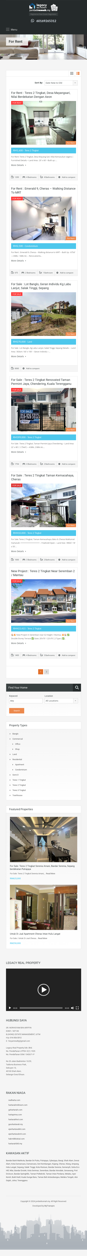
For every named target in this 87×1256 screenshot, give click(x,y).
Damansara (31, 1164)
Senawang (68, 1170)
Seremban (44, 1170)
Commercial (17, 739)
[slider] (41, 1008)
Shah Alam (68, 1160)
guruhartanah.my (15, 1124)
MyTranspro (49, 1206)
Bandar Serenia (54, 1167)
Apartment (19, 764)
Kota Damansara (18, 1164)
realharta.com (14, 1100)
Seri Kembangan (44, 1164)
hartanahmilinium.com (17, 1105)
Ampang (75, 1164)
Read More (50, 873)
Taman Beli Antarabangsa (49, 1177)
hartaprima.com (15, 1114)
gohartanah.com (15, 1110)
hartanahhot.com (15, 1119)
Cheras (62, 1164)
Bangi (60, 1160)
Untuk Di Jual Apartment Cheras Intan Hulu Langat (35, 933)
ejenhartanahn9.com (17, 1134)
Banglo (15, 734)
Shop (17, 749)
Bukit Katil (16, 1177)
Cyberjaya (53, 1160)
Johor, (14, 1180)
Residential (17, 759)
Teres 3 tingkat (19, 790)
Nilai (11, 1170)
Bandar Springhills (21, 1174)
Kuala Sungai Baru (29, 1177)
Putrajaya (44, 1160)
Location (49, 696)
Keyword (13, 696)
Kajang (55, 1164)
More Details (18, 165)
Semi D (15, 775)
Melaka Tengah (66, 1177)
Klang (68, 1164)
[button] (44, 990)
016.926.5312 (15, 1038)
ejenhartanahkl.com (16, 1129)
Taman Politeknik (37, 1174)
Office (17, 744)
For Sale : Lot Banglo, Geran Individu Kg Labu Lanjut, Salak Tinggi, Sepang (41, 286)
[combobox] (61, 82)
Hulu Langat (11, 1167)
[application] (43, 990)
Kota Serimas (33, 1170)
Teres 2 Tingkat (19, 785)
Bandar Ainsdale (56, 1170)
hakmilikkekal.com (16, 1139)
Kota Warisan (41, 1167)
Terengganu (22, 1180)
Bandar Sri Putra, (33, 1160)
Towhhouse (17, 795)
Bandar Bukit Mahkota (15, 1160)
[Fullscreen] (77, 1007)
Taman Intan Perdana (55, 1174)
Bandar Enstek (20, 1170)
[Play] (9, 1007)
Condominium (21, 770)
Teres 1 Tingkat (19, 780)
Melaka (68, 1174)
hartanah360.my (15, 1143)
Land (14, 754)
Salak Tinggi (29, 1167)
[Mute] (72, 1007)
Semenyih (66, 1167)
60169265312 (46, 21)
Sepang (20, 1167)
